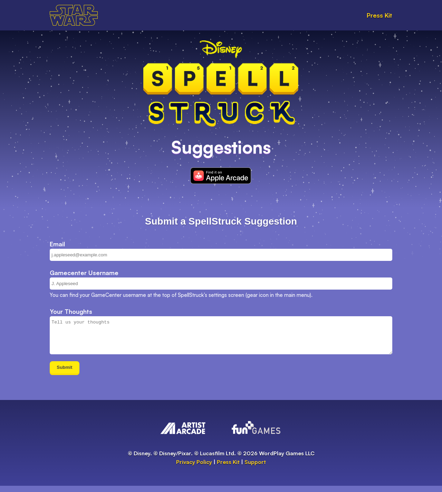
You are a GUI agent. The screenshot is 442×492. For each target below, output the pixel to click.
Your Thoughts (71, 311)
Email (57, 244)
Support (255, 468)
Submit (64, 373)
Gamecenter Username (84, 272)
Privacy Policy (194, 468)
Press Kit (379, 15)
